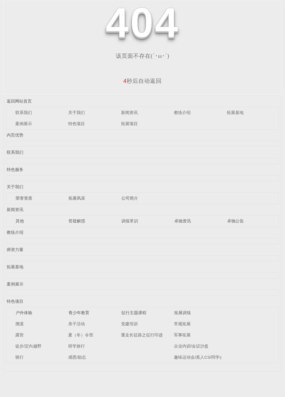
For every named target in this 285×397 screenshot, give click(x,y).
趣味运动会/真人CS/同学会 (199, 357)
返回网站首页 (19, 101)
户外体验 (24, 312)
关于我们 (76, 112)
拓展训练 (182, 312)
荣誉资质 (24, 198)
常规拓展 (182, 323)
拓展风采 (76, 198)
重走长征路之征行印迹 (142, 335)
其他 (20, 221)
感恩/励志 (77, 357)
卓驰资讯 (182, 221)
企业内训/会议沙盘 (191, 346)
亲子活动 (76, 323)
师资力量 (15, 249)
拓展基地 (235, 112)
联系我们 (23, 112)
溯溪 (19, 323)
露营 (19, 335)
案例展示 (23, 123)
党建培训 (129, 323)
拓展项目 (129, 123)
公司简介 (129, 198)
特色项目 (76, 123)
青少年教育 (78, 312)
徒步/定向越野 (28, 346)
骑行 (19, 357)
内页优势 (15, 135)
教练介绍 (182, 112)
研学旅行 (76, 346)
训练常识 (129, 221)
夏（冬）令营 (80, 335)
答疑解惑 (76, 221)
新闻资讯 (129, 112)
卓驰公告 (235, 221)
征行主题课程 (133, 312)
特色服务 (15, 169)
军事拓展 (182, 335)
